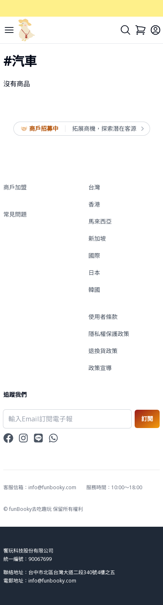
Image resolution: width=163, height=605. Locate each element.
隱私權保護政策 (108, 334)
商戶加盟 (15, 187)
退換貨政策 (103, 351)
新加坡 (97, 238)
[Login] (155, 29)
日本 (94, 272)
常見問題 (15, 214)
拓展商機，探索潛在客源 (107, 129)
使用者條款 (103, 317)
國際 (94, 255)
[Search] (125, 29)
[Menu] (9, 30)
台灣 (94, 187)
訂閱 (147, 419)
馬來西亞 (100, 221)
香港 (94, 204)
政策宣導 (100, 368)
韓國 (94, 290)
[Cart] (140, 29)
